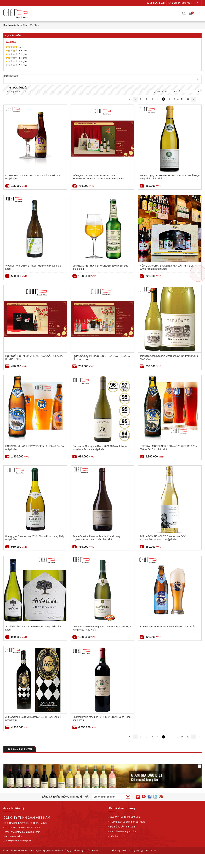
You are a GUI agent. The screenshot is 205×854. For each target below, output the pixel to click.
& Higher (23, 50)
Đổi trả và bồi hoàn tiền (122, 826)
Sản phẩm (34, 25)
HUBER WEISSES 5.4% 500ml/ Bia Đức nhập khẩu (167, 626)
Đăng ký (176, 3)
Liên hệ (114, 836)
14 (182, 99)
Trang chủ (22, 25)
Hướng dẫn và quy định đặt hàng (127, 821)
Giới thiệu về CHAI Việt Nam (125, 817)
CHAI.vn (94, 850)
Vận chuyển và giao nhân (123, 831)
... (20, 47)
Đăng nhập (186, 3)
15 (188, 99)
